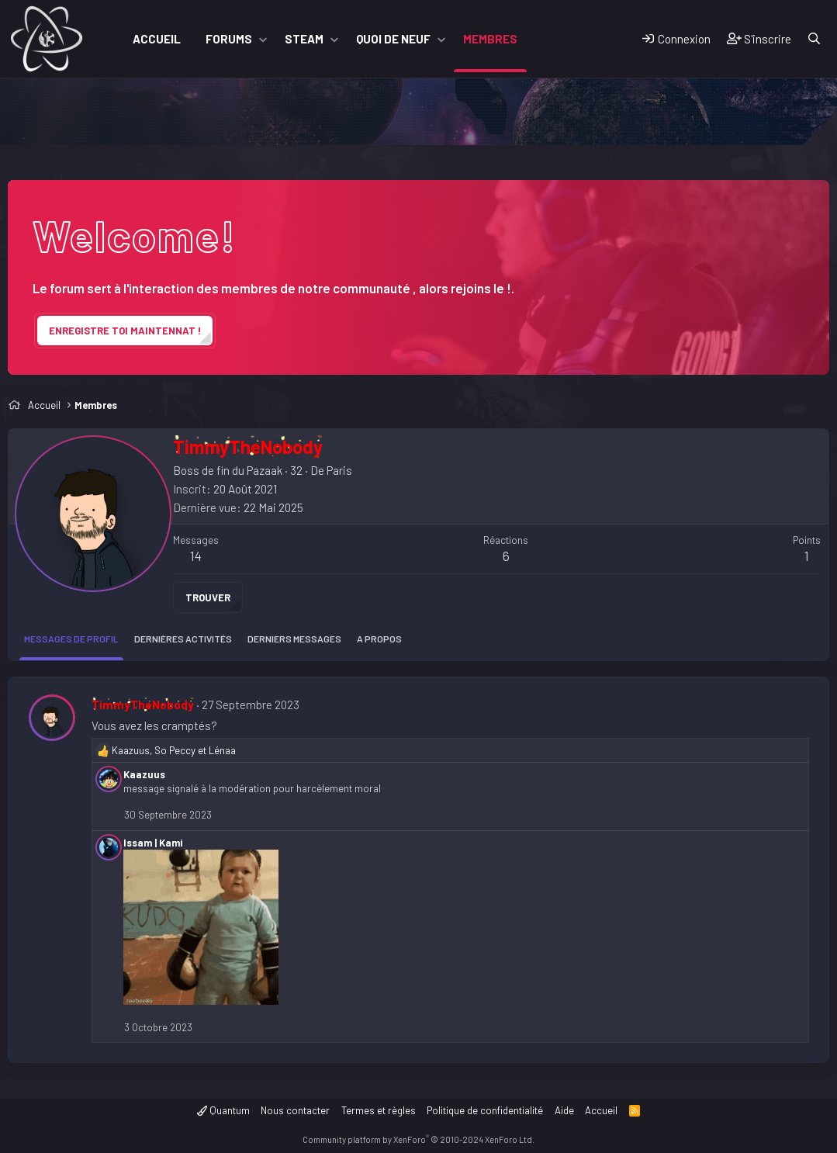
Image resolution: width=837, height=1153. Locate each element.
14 (196, 555)
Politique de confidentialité (485, 1110)
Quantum (223, 1110)
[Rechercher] (814, 39)
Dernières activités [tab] (183, 638)
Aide (564, 1110)
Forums (229, 39)
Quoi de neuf (393, 39)
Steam (304, 39)
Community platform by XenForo (418, 1139)
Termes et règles (378, 1110)
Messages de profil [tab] (71, 638)
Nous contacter (295, 1110)
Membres (490, 39)
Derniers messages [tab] (294, 638)
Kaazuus (144, 774)
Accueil (157, 39)
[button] (263, 39)
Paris (339, 470)
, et (174, 750)
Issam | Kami (152, 842)
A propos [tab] (379, 638)
